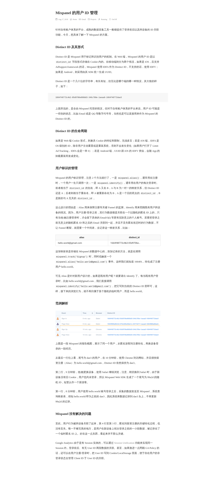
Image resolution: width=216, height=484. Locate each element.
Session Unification (124, 442)
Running (102, 19)
